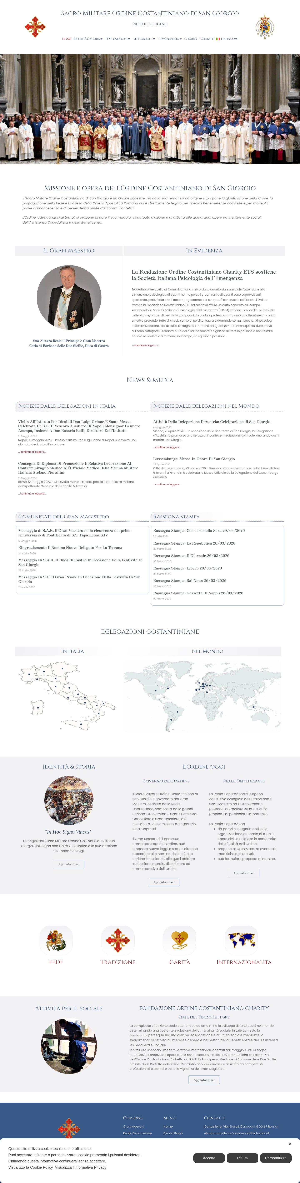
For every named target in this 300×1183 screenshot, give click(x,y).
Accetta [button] (209, 1158)
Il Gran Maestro (68, 251)
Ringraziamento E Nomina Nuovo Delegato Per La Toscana (70, 547)
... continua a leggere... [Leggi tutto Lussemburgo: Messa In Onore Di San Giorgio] (167, 484)
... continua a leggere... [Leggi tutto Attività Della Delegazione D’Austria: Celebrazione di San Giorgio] (167, 447)
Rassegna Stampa (176, 516)
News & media (149, 380)
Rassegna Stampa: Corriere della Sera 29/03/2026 (199, 530)
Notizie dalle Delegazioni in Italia (67, 406)
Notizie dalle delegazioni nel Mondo (206, 406)
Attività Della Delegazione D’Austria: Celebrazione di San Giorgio (211, 421)
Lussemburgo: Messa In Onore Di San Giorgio (194, 458)
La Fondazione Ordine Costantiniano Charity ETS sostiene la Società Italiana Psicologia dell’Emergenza (203, 274)
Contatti (206, 39)
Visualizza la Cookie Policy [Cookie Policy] (30, 1167)
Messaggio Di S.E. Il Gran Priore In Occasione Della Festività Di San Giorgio (79, 579)
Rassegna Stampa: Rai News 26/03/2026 (189, 580)
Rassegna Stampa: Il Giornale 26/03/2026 (191, 555)
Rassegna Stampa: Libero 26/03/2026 (187, 568)
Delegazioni (144, 39)
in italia (72, 651)
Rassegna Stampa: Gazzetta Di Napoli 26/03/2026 (198, 592)
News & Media (170, 39)
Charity (191, 39)
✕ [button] (290, 1144)
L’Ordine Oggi (117, 39)
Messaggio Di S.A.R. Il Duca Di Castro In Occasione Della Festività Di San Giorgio (80, 562)
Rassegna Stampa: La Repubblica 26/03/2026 (194, 543)
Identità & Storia (88, 39)
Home (66, 39)
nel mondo (207, 651)
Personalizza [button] (275, 1158)
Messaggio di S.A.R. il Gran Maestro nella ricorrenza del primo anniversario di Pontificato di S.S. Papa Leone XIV (74, 532)
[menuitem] (227, 38)
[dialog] (150, 1160)
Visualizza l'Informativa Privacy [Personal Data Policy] (80, 1167)
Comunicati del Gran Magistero (63, 516)
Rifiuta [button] (242, 1158)
